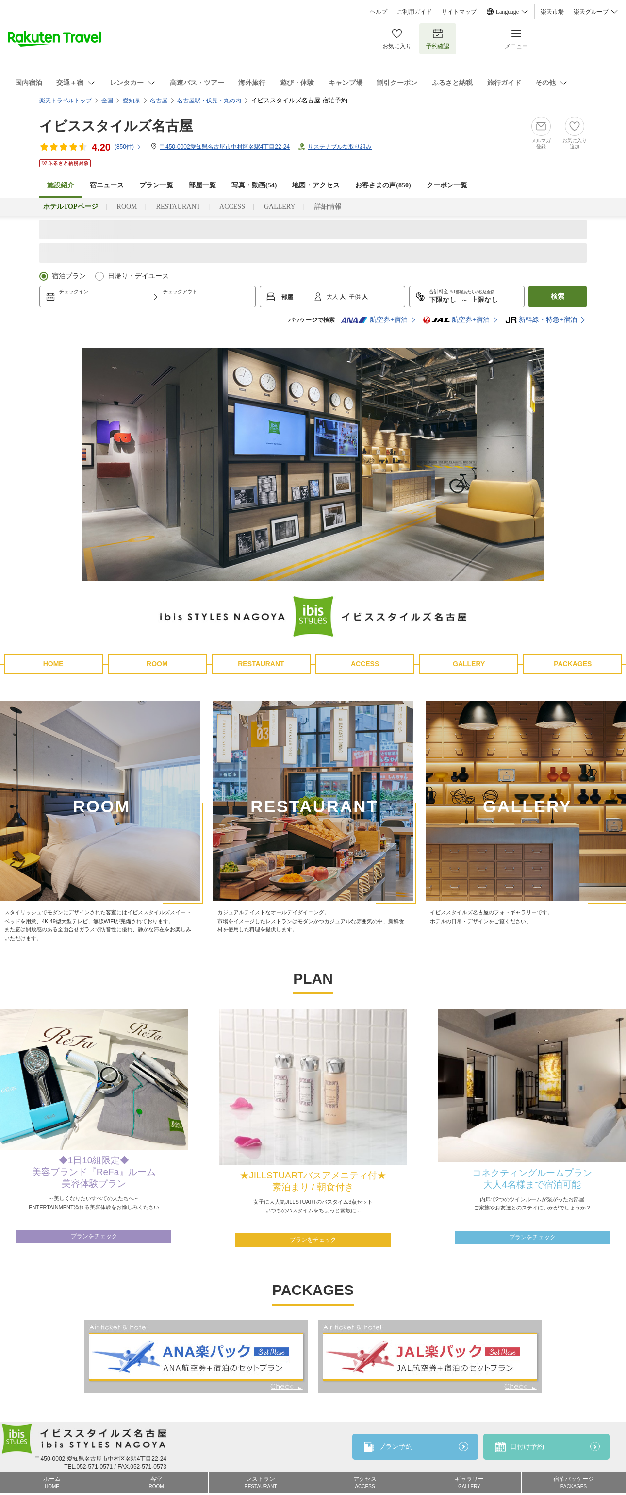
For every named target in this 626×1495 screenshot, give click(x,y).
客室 (156, 1482)
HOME (53, 664)
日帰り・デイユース (138, 276)
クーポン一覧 (447, 185)
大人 (333, 296)
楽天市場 (552, 11)
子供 (355, 296)
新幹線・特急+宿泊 (541, 320)
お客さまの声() (383, 185)
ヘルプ (378, 11)
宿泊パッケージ (574, 1482)
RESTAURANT (178, 206)
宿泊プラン (69, 276)
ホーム (52, 1482)
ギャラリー (469, 1482)
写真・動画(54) (254, 185)
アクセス (365, 1482)
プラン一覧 (156, 185)
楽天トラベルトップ (65, 100)
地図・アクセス (316, 185)
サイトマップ (459, 11)
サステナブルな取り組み (340, 146)
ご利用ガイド (414, 11)
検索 (557, 296)
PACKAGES (573, 664)
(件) (128, 147)
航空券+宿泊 (374, 320)
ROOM (127, 206)
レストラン (261, 1482)
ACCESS (232, 206)
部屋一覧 (202, 185)
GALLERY (280, 206)
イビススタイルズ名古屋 (116, 126)
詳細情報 (328, 206)
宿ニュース (107, 185)
